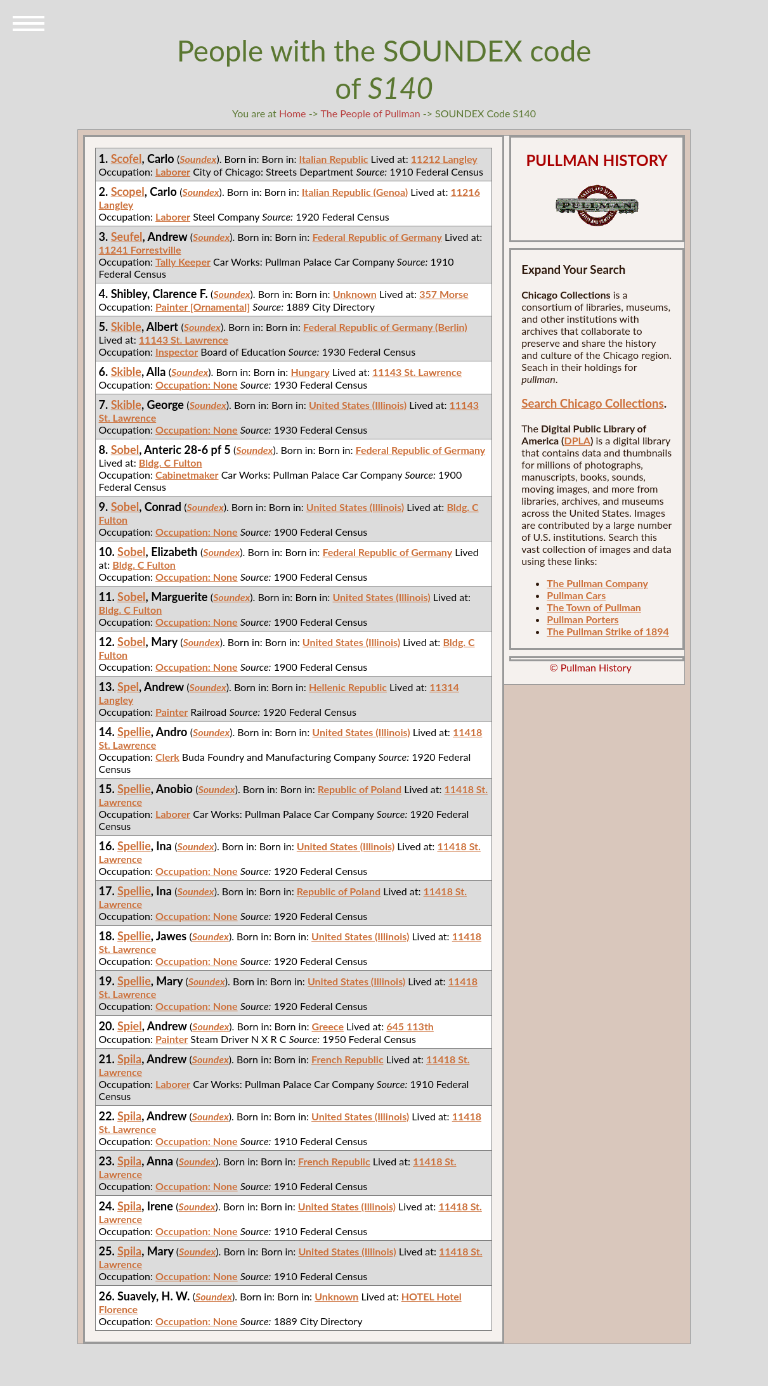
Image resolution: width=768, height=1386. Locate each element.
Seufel (127, 236)
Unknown (355, 294)
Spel (128, 687)
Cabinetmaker (186, 475)
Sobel (125, 450)
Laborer (172, 171)
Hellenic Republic (348, 687)
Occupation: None (196, 385)
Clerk (167, 757)
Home (292, 113)
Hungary (309, 372)
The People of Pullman (370, 113)
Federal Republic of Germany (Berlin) (385, 327)
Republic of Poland (359, 789)
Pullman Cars (576, 595)
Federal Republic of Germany (377, 237)
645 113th (410, 1026)
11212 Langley (444, 159)
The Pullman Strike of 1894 (608, 631)
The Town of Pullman (594, 607)
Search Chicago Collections (592, 403)
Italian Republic (333, 159)
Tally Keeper (183, 262)
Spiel (129, 1026)
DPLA (577, 440)
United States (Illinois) (358, 405)
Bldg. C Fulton (170, 463)
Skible (126, 327)
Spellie (134, 732)
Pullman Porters (582, 619)
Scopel (128, 191)
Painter (171, 712)
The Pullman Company (597, 583)
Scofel (126, 158)
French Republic (347, 1059)
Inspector (176, 352)
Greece (328, 1026)
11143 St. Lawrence (183, 340)
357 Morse (443, 294)
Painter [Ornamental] (202, 307)
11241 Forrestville (140, 249)
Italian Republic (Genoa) (355, 192)
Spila (129, 1059)
